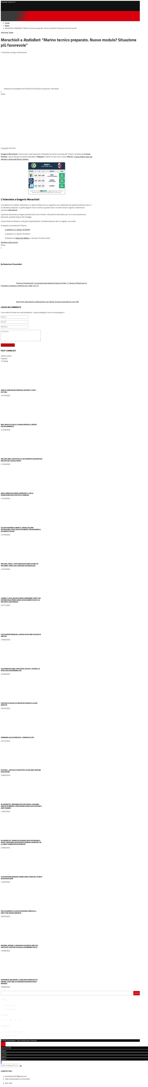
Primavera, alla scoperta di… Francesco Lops (17, 737)
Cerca (3, 989)
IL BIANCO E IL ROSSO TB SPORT (17, 230)
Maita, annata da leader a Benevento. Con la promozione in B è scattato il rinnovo (17, 494)
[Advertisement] (70, 69)
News (11, 32)
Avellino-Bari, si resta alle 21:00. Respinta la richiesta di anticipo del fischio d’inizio (21, 460)
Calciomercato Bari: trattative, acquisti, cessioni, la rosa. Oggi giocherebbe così (20, 669)
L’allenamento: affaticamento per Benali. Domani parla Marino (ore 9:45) (40, 302)
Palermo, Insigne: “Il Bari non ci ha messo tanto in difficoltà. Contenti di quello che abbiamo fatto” (19, 946)
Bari (2, 242)
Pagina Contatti (11, 1035)
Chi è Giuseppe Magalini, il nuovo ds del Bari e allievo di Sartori (21, 635)
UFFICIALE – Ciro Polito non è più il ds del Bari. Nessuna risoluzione (21, 771)
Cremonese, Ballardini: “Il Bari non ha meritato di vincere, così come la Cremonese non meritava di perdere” (19, 981)
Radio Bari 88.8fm (22, 238)
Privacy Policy (10, 1005)
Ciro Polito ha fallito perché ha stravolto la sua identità (19, 704)
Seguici (3, 1050)
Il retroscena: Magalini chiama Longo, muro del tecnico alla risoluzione (21, 877)
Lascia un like (6, 1048)
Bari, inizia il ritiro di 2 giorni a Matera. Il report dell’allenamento (19, 425)
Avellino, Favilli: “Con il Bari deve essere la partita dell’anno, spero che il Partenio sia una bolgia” (19, 565)
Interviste (4, 32)
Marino (7, 242)
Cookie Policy (10, 1009)
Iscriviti (3, 1053)
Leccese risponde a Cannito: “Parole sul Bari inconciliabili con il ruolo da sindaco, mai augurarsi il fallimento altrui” (21, 529)
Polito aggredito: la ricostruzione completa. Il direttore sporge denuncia (18, 912)
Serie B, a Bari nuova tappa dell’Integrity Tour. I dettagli (18, 391)
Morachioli (14, 242)
